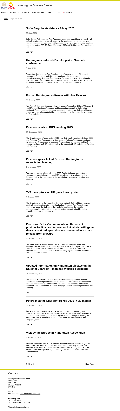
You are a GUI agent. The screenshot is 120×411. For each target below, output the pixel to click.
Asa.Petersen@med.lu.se (30, 394)
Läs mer (29, 52)
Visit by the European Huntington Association (55, 332)
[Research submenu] (19, 12)
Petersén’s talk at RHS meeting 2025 (49, 127)
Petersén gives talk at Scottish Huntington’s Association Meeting (54, 161)
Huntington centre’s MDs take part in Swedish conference (55, 62)
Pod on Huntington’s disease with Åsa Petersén (56, 95)
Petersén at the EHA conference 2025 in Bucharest (58, 300)
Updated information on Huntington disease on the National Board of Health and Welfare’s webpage (59, 267)
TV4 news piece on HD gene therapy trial (52, 192)
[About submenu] (7, 12)
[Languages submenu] (71, 12)
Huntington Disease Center (35, 5)
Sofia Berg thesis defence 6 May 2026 (50, 28)
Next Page (89, 364)
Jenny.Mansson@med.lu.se (19, 402)
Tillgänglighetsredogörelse (18, 407)
